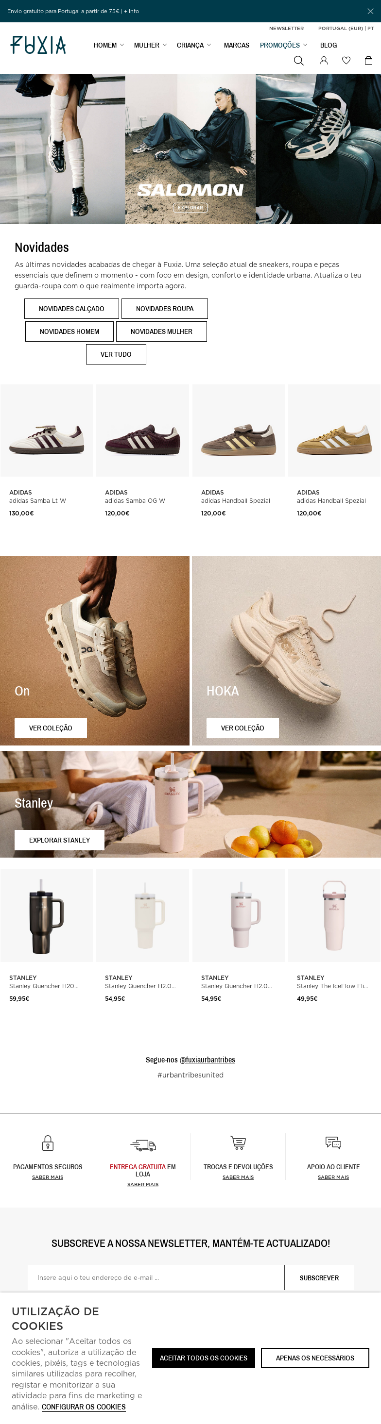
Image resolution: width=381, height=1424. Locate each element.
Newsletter (286, 28)
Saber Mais (142, 1184)
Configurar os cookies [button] (84, 1407)
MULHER (146, 47)
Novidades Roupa (164, 308)
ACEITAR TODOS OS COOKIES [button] (203, 1358)
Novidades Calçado (71, 308)
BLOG (328, 47)
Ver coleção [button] (50, 728)
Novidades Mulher (161, 331)
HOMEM (105, 47)
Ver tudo (116, 354)
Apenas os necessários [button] (315, 1358)
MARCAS (236, 47)
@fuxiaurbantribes (207, 1059)
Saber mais (47, 1177)
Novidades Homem (69, 331)
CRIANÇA (190, 47)
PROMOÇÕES (280, 47)
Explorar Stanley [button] (59, 840)
